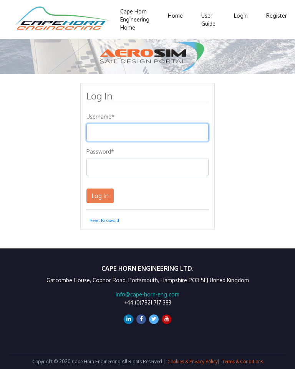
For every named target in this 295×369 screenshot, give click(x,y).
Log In (100, 196)
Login (241, 15)
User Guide (208, 19)
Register (276, 15)
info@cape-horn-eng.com (147, 294)
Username (100, 116)
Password (100, 151)
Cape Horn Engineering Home (134, 19)
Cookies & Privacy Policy (192, 361)
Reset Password (104, 220)
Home (175, 15)
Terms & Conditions (242, 361)
